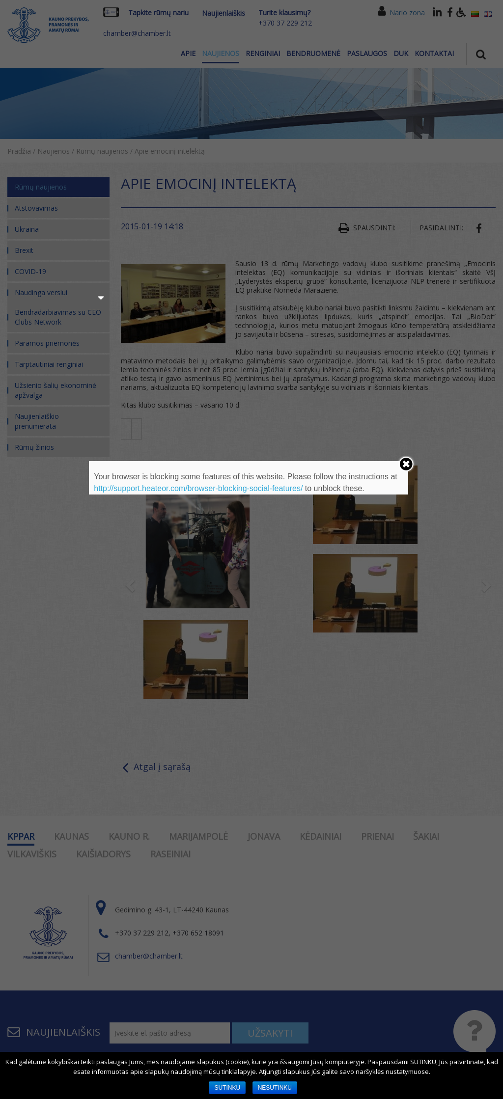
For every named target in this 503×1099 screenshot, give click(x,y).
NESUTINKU (275, 1087)
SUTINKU (227, 1087)
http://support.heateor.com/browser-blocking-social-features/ (198, 488)
